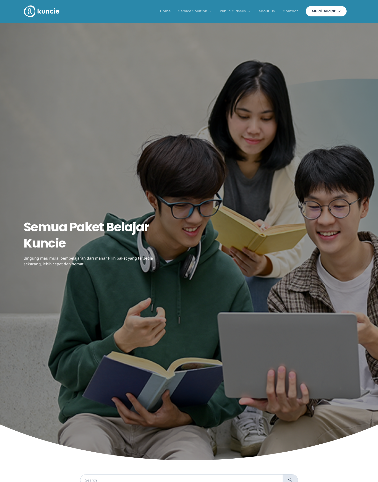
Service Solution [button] (192, 11)
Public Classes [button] (233, 11)
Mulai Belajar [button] (323, 11)
